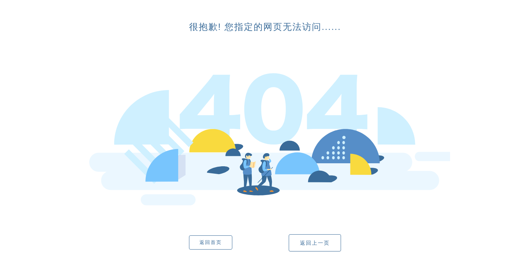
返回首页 (210, 242)
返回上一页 (315, 243)
